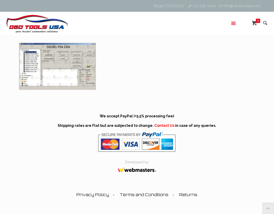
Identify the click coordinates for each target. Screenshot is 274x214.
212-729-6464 (204, 6)
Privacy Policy (92, 194)
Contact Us (164, 125)
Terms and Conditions (144, 194)
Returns (188, 194)
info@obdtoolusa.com (242, 6)
